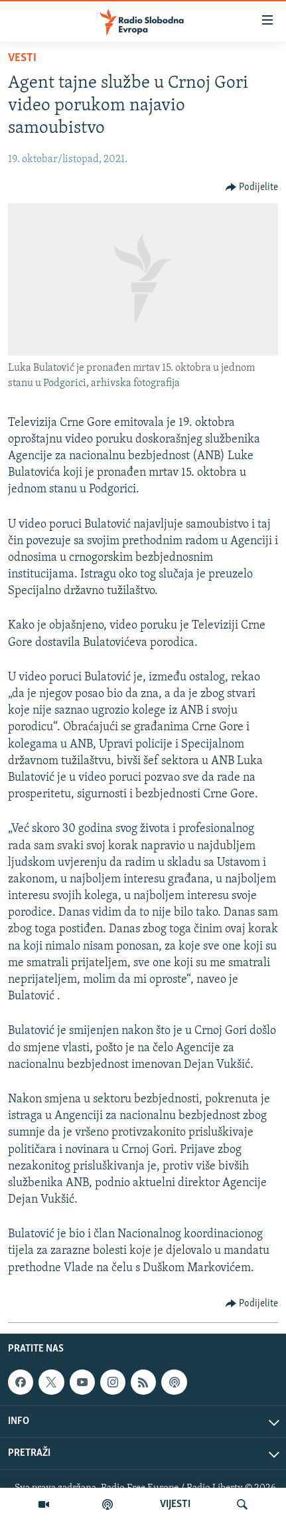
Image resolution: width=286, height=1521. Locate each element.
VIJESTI (175, 1504)
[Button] (252, 187)
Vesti (22, 58)
